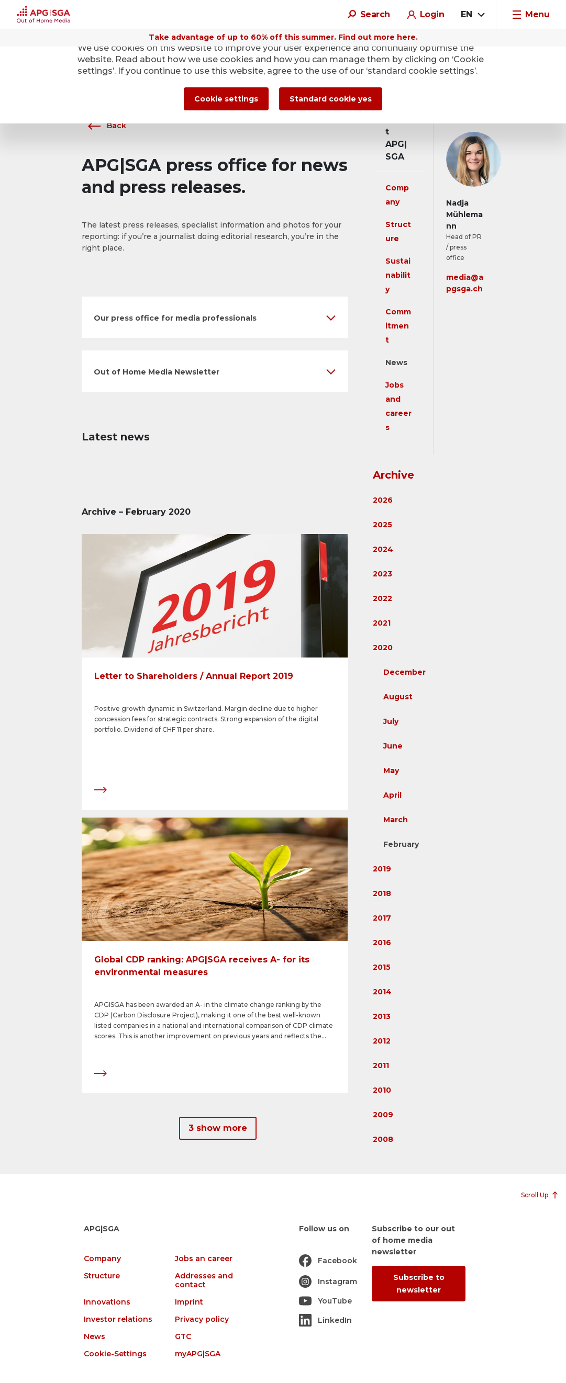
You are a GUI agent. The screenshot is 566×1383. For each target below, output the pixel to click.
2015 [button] (382, 967)
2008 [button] (383, 1139)
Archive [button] (393, 475)
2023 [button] (382, 574)
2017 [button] (382, 918)
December (404, 672)
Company (102, 1258)
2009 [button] (383, 1114)
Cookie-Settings (115, 1354)
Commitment (398, 326)
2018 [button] (382, 893)
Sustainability (397, 275)
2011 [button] (381, 1065)
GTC (183, 1336)
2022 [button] (382, 598)
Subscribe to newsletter (419, 1284)
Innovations (107, 1302)
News (396, 362)
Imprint (189, 1302)
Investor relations (118, 1319)
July (390, 721)
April (392, 795)
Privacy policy (202, 1319)
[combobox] (472, 14)
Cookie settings (226, 99)
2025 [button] (382, 524)
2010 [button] (382, 1090)
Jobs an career (203, 1258)
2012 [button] (382, 1041)
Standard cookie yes (331, 99)
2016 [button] (382, 942)
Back (104, 125)
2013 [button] (382, 1016)
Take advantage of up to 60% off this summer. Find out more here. (283, 37)
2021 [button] (382, 623)
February (401, 844)
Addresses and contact (204, 1280)
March (395, 819)
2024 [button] (383, 549)
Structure (102, 1276)
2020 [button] (383, 647)
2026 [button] (383, 500)
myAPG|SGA (197, 1354)
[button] (215, 317)
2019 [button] (382, 869)
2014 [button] (382, 991)
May (391, 770)
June (393, 746)
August (398, 696)
